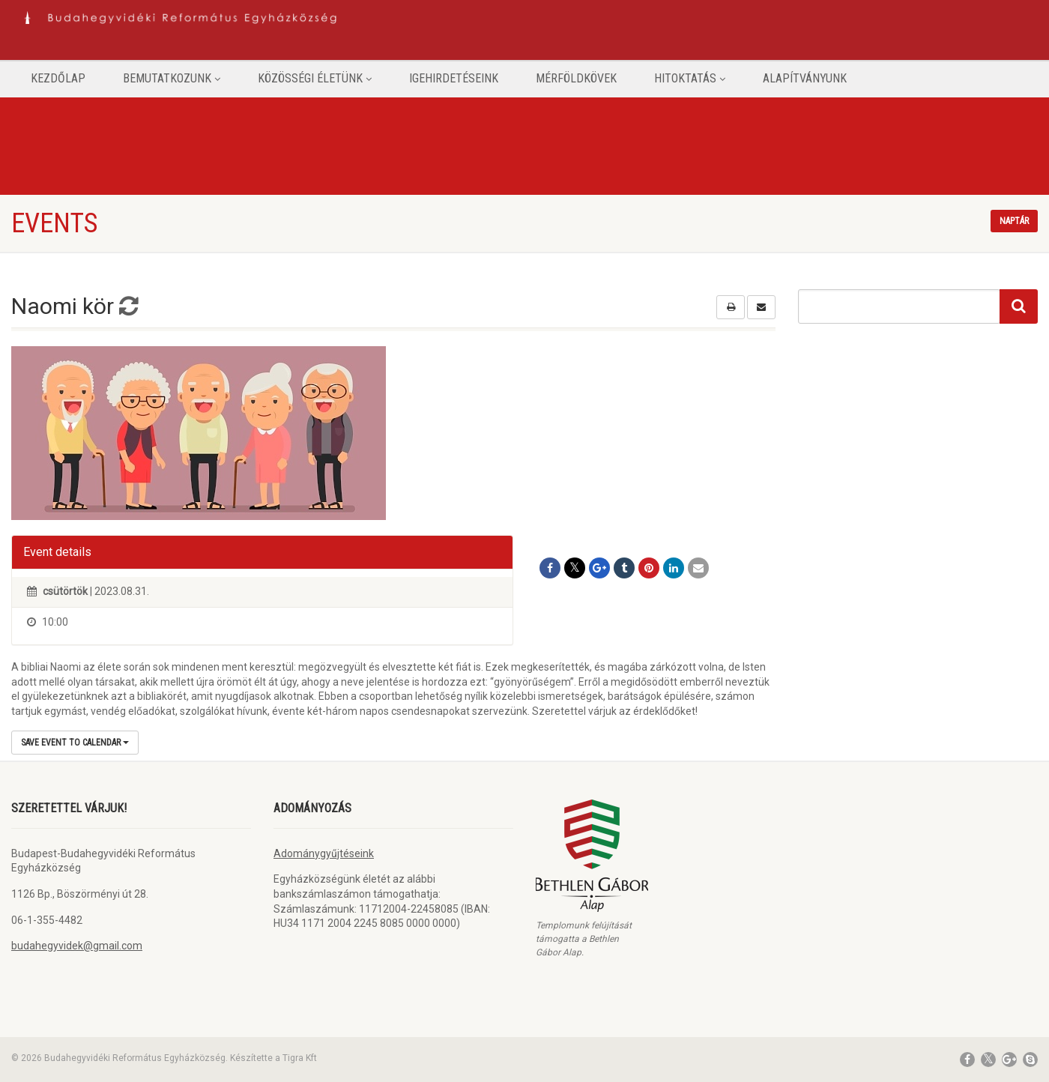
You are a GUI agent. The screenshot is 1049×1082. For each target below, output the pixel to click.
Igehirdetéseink (453, 78)
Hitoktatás (689, 78)
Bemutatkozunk (171, 78)
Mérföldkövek (576, 78)
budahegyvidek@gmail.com (76, 946)
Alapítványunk (805, 78)
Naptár (1014, 221)
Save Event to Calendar (75, 742)
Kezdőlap (58, 78)
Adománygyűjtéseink (323, 853)
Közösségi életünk (315, 78)
